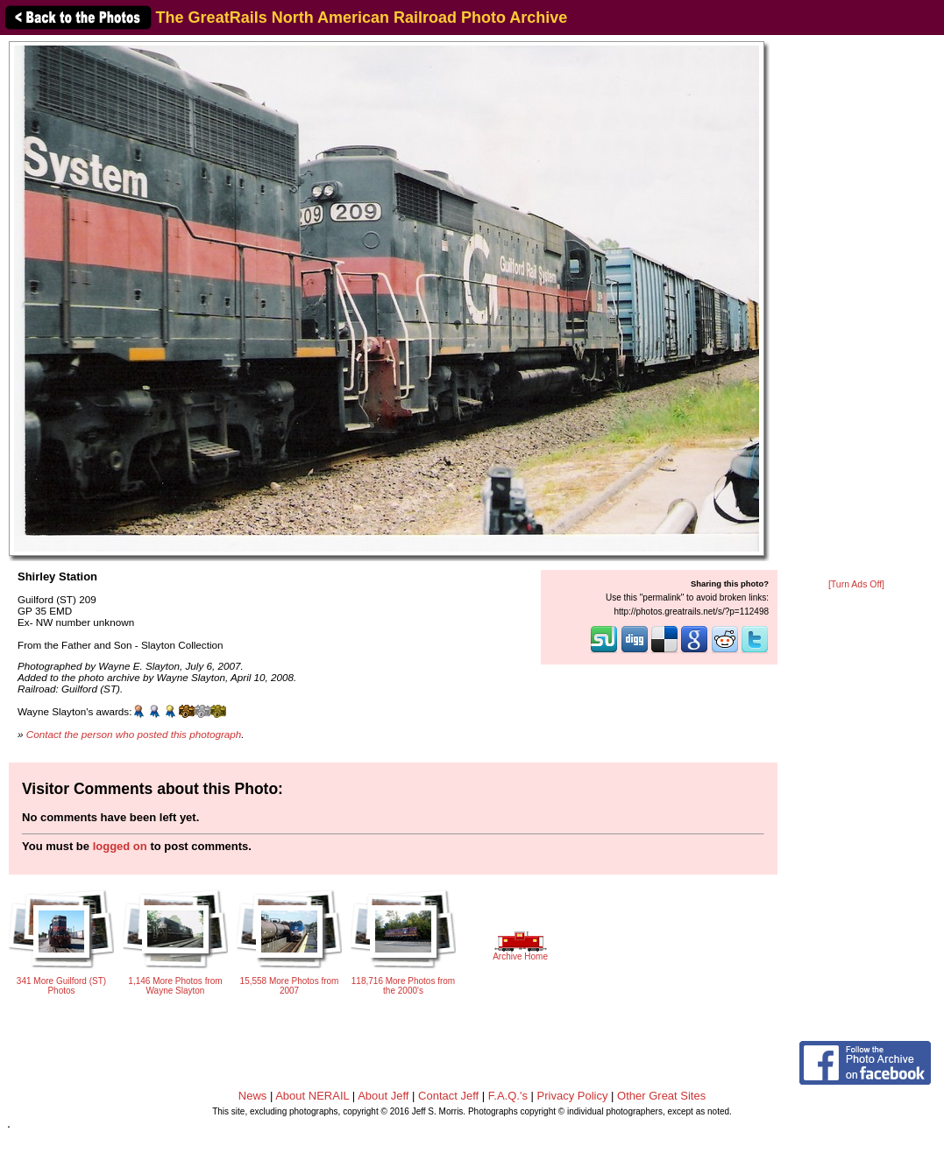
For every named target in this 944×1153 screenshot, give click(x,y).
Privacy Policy (572, 1095)
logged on (120, 846)
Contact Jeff (448, 1095)
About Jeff (383, 1095)
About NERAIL (312, 1095)
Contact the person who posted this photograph (134, 734)
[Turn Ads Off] (856, 584)
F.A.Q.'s (508, 1095)
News (252, 1095)
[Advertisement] (856, 308)
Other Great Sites (661, 1095)
